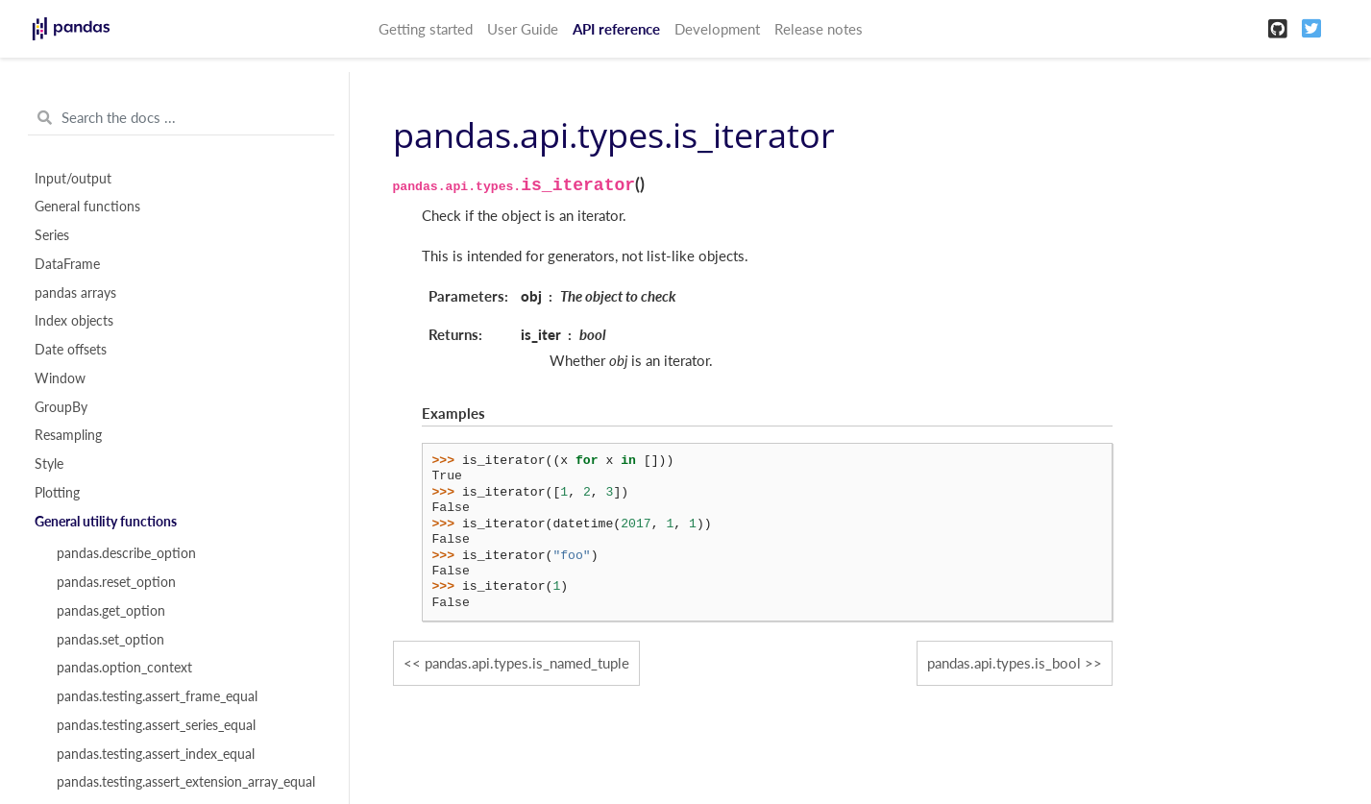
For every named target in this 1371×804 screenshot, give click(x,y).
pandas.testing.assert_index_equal (156, 754)
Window (60, 378)
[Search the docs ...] (181, 118)
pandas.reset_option (116, 582)
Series (52, 235)
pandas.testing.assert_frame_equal (157, 696)
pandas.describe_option (126, 553)
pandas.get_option (111, 611)
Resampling (68, 435)
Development (717, 28)
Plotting (57, 492)
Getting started (426, 28)
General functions (87, 206)
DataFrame (67, 264)
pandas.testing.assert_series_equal (156, 725)
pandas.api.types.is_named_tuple (527, 662)
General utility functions (106, 521)
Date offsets (71, 349)
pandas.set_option (110, 639)
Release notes (818, 28)
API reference (616, 28)
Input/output (73, 178)
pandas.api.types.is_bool (1004, 662)
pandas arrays (75, 293)
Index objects (74, 321)
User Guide (522, 28)
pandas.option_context (124, 667)
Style (49, 464)
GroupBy (61, 407)
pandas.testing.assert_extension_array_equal (186, 782)
